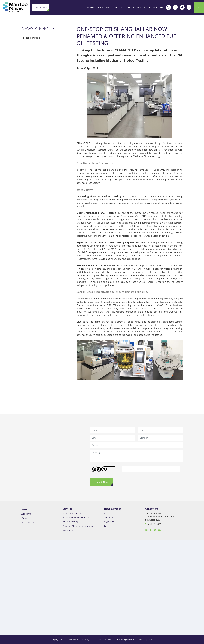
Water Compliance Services (76, 517)
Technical (108, 517)
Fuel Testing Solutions (74, 513)
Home (90, 7)
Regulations (110, 521)
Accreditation (29, 522)
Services (118, 7)
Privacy (142, 639)
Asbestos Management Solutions (79, 526)
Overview (27, 518)
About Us (103, 7)
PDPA (149, 639)
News (106, 513)
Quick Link (40, 7)
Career (107, 526)
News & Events (136, 7)
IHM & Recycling (71, 521)
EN (199, 7)
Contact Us (156, 7)
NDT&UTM (68, 530)
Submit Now (101, 482)
